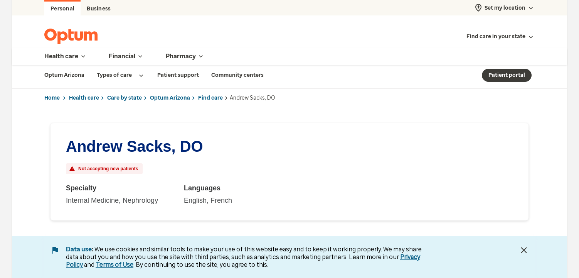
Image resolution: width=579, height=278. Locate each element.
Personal (62, 8)
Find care (210, 98)
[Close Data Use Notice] (524, 250)
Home (52, 98)
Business (99, 8)
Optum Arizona (170, 98)
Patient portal (506, 75)
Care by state (124, 98)
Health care (84, 98)
